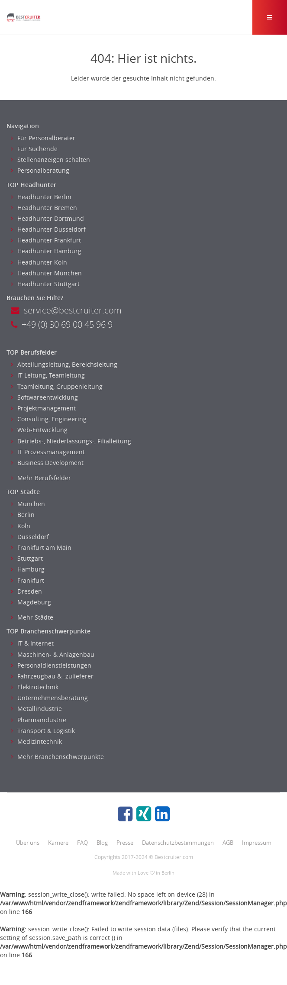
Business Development (47, 463)
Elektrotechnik (34, 687)
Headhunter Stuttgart (45, 284)
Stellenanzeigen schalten (50, 159)
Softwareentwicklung (44, 397)
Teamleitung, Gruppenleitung (57, 386)
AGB (228, 842)
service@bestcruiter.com (66, 310)
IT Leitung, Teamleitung (48, 375)
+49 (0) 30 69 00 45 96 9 (62, 324)
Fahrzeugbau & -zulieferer (52, 676)
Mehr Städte (32, 617)
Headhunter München (46, 273)
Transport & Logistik (43, 731)
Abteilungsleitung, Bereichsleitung (64, 364)
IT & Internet (32, 643)
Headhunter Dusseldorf (48, 229)
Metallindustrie (36, 708)
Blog (102, 842)
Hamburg (28, 569)
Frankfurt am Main (41, 547)
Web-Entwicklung (39, 430)
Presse (124, 842)
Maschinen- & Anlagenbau (52, 654)
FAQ (82, 842)
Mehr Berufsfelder (41, 478)
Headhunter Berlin (41, 197)
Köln (20, 526)
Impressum (256, 842)
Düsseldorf (30, 537)
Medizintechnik (36, 741)
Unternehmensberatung (49, 698)
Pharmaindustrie (38, 720)
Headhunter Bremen (44, 207)
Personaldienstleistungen (51, 665)
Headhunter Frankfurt (46, 240)
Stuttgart (27, 558)
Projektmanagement (43, 408)
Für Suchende (34, 149)
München (28, 504)
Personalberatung (40, 170)
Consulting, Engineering (49, 419)
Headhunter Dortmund (47, 218)
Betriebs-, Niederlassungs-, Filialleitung (71, 441)
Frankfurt (27, 580)
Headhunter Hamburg (46, 251)
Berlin (23, 514)
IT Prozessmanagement (48, 452)
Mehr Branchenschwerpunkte (57, 756)
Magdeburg (31, 602)
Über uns (27, 842)
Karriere (58, 842)
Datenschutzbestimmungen (178, 842)
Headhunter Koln (39, 262)
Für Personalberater (43, 138)
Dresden (26, 591)
